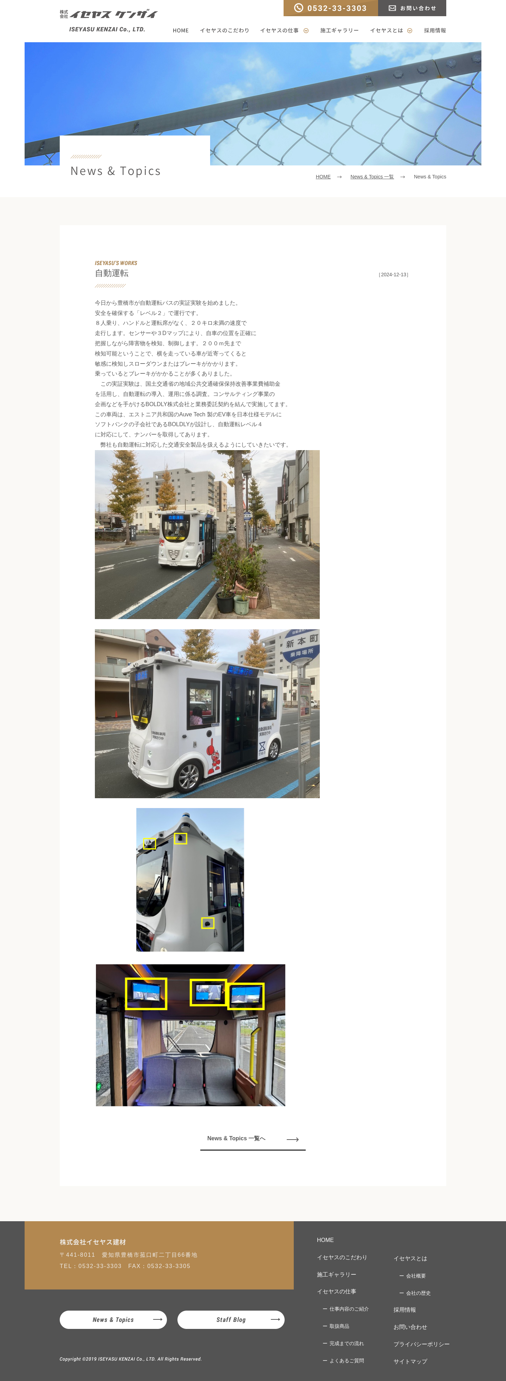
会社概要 (416, 1276)
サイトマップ (410, 1361)
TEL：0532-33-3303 (331, 8)
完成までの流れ (347, 1343)
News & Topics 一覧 (372, 176)
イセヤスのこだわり (224, 30)
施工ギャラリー (339, 30)
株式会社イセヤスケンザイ (109, 21)
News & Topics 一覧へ (236, 1138)
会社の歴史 (418, 1293)
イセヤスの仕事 (284, 30)
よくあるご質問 (347, 1360)
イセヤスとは (391, 30)
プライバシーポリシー (422, 1344)
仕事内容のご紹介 (349, 1309)
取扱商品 (339, 1326)
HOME (183, 30)
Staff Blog (231, 1320)
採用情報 (432, 30)
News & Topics (113, 1320)
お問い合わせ (412, 8)
